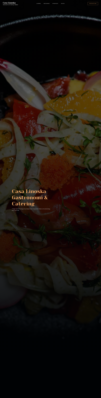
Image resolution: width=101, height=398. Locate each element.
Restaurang (46, 3)
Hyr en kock (55, 3)
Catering (38, 3)
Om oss (63, 3)
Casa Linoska (9, 3)
